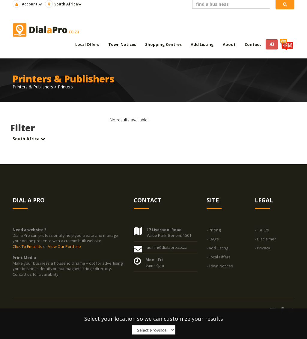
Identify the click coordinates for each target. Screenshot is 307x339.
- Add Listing (217, 248)
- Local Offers (219, 257)
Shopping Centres (163, 44)
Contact (253, 44)
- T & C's (262, 230)
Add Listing (202, 44)
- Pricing (214, 230)
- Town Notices (220, 266)
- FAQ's (213, 239)
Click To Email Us (28, 246)
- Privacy (262, 248)
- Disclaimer (265, 239)
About (229, 44)
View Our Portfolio (64, 246)
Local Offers (87, 44)
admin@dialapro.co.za (167, 247)
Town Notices (122, 44)
